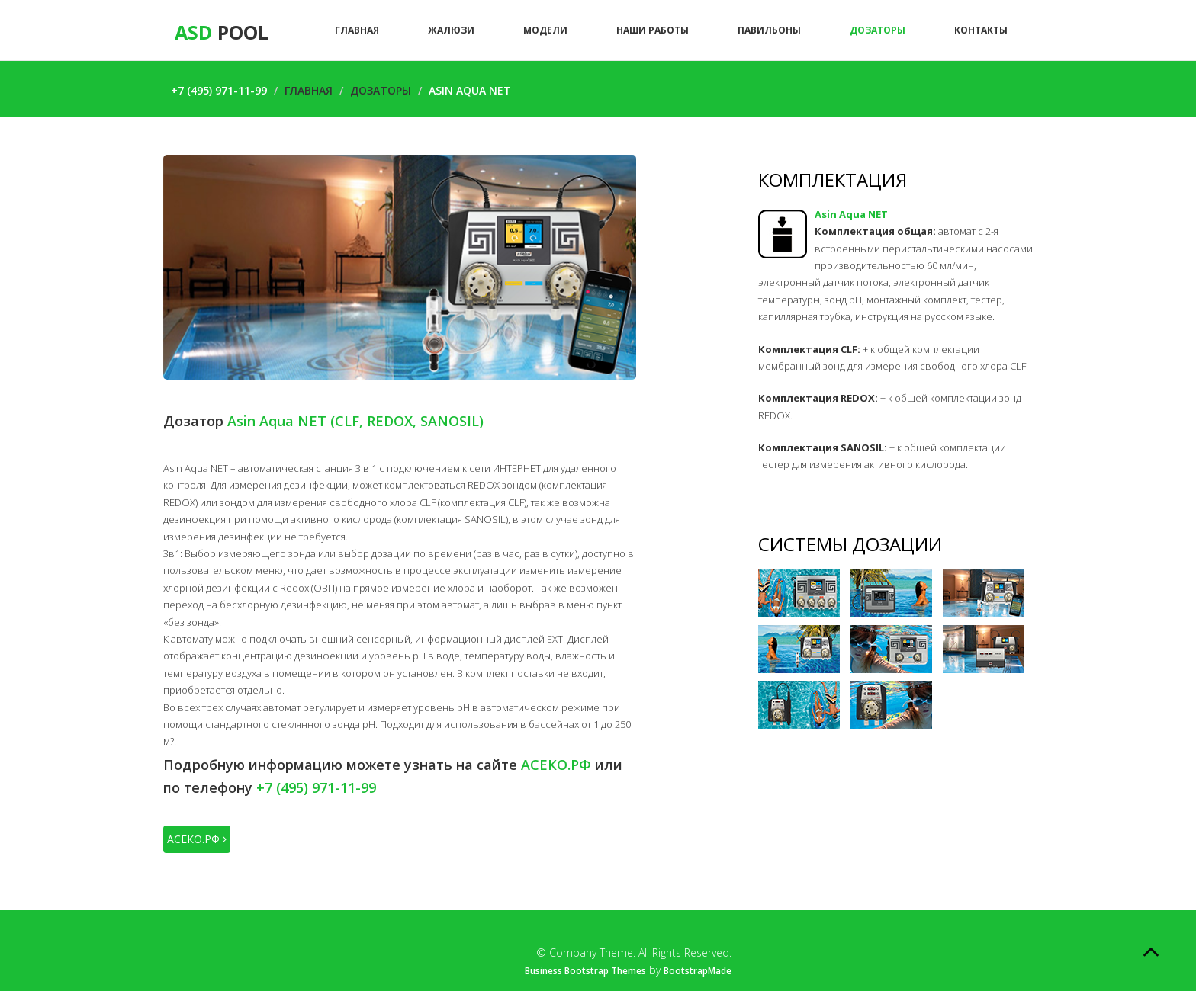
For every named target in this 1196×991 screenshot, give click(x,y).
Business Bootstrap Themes (585, 970)
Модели (545, 30)
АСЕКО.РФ (197, 839)
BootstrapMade (697, 970)
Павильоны (769, 30)
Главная (357, 30)
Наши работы (652, 30)
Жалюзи (451, 30)
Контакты (981, 30)
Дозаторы (877, 30)
